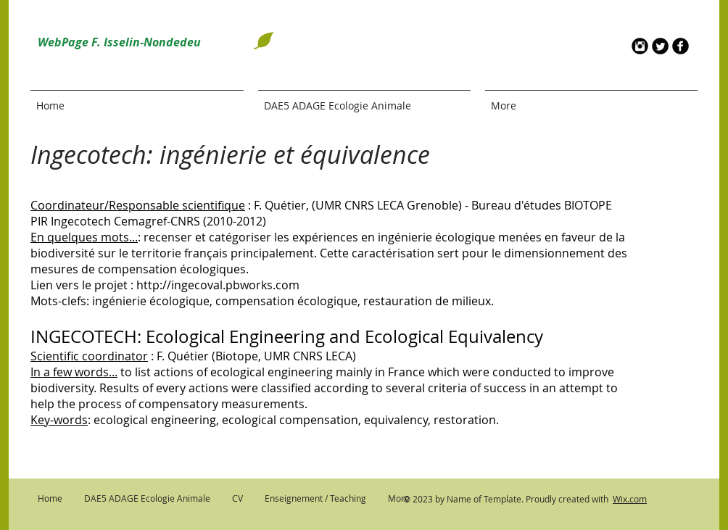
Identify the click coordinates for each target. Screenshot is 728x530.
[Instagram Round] (640, 46)
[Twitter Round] (660, 46)
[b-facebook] (680, 46)
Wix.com (630, 499)
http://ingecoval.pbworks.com (217, 285)
